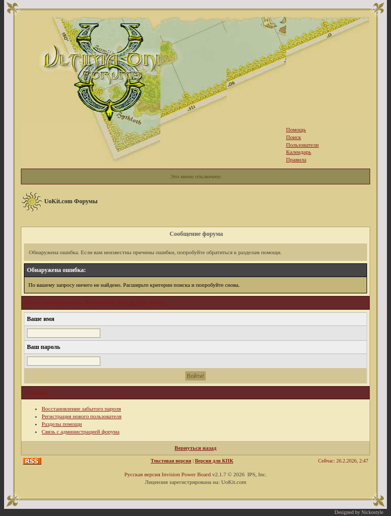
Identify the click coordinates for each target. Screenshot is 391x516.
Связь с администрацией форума (81, 431)
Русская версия (142, 474)
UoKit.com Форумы (71, 201)
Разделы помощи (62, 424)
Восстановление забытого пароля (81, 408)
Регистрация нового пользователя (82, 416)
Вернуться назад (195, 448)
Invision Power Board (186, 474)
